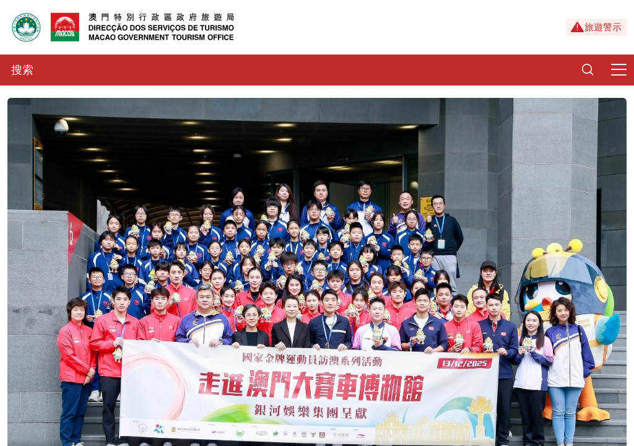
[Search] (587, 70)
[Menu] (618, 70)
